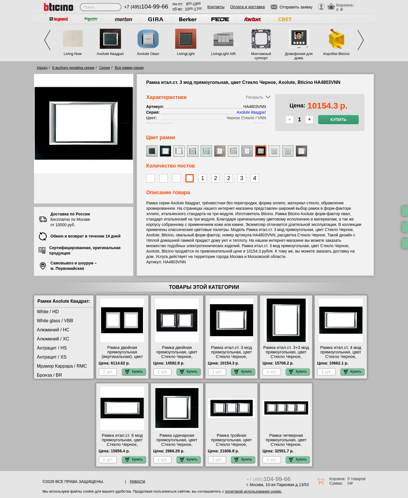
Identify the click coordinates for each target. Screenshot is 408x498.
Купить (338, 119)
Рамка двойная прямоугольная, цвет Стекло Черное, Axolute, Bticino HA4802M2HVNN (176, 356)
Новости (137, 481)
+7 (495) (146, 7)
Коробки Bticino (336, 54)
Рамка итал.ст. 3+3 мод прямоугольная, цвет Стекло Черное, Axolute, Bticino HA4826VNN (286, 356)
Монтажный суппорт (261, 56)
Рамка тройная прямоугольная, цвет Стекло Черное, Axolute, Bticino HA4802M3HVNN (231, 444)
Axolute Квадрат (110, 54)
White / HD (48, 311)
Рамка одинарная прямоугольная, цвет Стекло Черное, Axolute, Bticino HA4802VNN (176, 444)
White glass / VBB (55, 320)
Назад (42, 67)
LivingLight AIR (223, 54)
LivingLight (185, 54)
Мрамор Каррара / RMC (62, 366)
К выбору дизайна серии (73, 67)
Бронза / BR (49, 375)
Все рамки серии (129, 67)
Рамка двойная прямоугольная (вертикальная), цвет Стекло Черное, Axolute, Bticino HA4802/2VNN (122, 358)
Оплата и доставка (247, 7)
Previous (47, 40)
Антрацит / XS (52, 357)
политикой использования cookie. (253, 491)
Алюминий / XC (53, 338)
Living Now (73, 54)
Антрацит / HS (52, 348)
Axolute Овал (148, 54)
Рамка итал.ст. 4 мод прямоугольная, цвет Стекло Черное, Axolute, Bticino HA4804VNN (340, 356)
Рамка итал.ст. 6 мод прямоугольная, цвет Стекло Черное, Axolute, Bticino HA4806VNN (122, 444)
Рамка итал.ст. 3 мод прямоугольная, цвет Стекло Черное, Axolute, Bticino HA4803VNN (231, 356)
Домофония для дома (299, 56)
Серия (104, 67)
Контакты (215, 7)
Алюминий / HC (53, 329)
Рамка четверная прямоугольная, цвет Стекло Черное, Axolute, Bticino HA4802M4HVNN (286, 444)
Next (360, 40)
